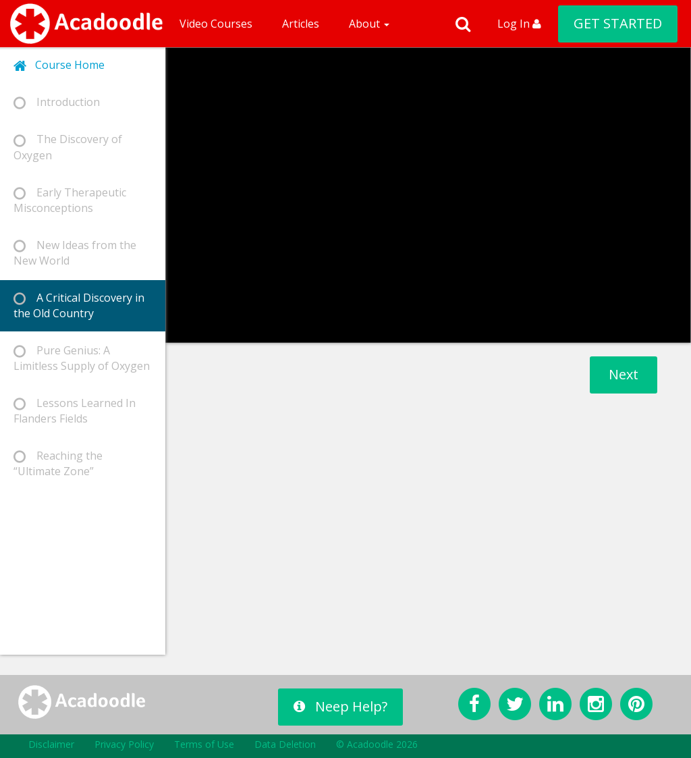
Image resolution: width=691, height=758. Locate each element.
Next (623, 374)
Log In (519, 23)
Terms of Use (204, 744)
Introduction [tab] (56, 102)
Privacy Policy (124, 744)
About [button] (369, 23)
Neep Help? (340, 706)
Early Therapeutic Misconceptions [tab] (69, 200)
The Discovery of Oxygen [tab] (67, 147)
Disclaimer (51, 744)
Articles (300, 23)
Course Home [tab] (59, 65)
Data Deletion (285, 744)
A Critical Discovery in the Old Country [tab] (78, 305)
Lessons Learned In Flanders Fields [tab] (74, 411)
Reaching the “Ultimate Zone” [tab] (58, 463)
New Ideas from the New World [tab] (74, 253)
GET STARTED (618, 23)
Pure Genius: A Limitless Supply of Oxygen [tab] (81, 358)
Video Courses (215, 23)
